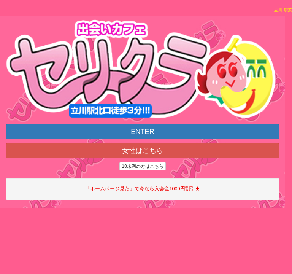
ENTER (142, 131)
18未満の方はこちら (142, 166)
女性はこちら (142, 151)
